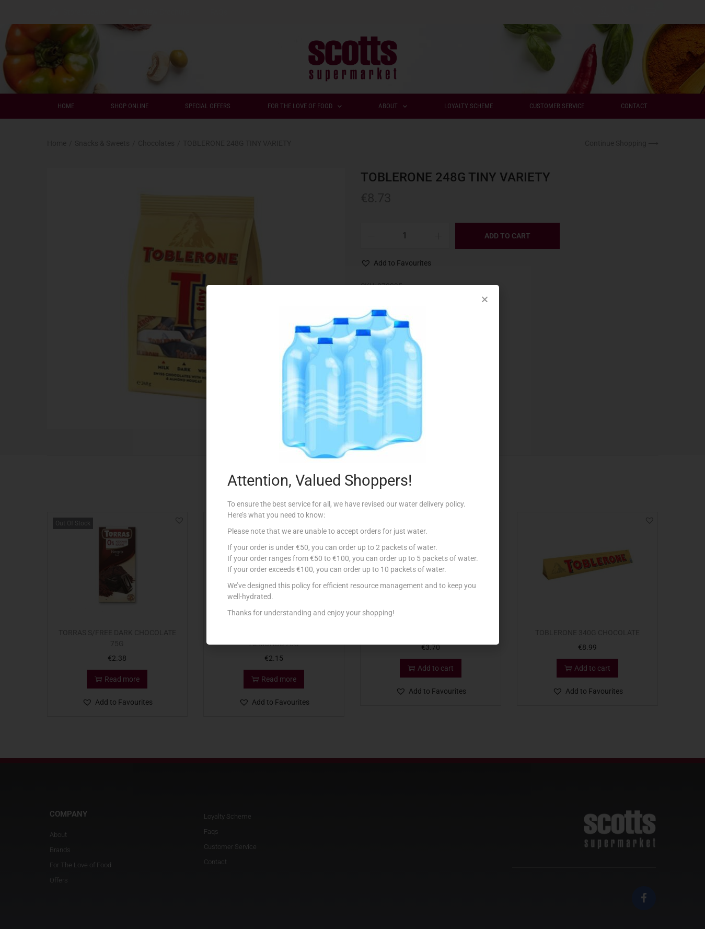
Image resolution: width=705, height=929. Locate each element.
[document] (352, 464)
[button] (485, 299)
